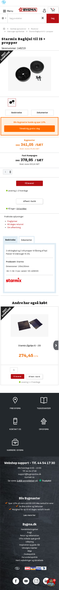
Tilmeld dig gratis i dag (29, 128)
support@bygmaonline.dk (29, 474)
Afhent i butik (29, 201)
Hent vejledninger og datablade (29, 560)
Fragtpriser (12, 221)
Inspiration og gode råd (29, 545)
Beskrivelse (10, 240)
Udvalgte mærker (29, 548)
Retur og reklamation (29, 535)
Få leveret (17, 376)
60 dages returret (15, 224)
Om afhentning (14, 227)
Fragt (29, 532)
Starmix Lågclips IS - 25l (29, 346)
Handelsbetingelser (29, 529)
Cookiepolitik (29, 554)
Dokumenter (26, 240)
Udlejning (30, 541)
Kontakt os (30, 477)
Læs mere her (29, 515)
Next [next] (55, 345)
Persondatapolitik (29, 557)
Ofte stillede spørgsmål (29, 538)
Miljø (30, 551)
